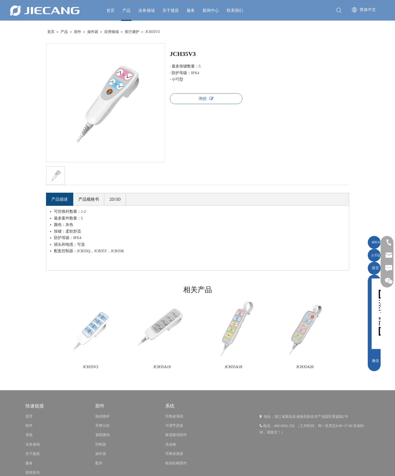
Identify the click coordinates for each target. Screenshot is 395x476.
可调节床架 (174, 426)
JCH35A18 (233, 367)
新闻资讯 (32, 472)
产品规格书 (88, 199)
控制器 (100, 444)
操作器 (100, 454)
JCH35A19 (162, 367)
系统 (29, 435)
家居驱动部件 (176, 435)
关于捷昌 (170, 10)
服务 (191, 10)
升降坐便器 (174, 454)
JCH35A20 (305, 367)
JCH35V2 (90, 367)
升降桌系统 (174, 416)
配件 (99, 463)
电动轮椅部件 (176, 463)
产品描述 (59, 199)
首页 (110, 10)
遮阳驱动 (102, 435)
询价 (206, 98)
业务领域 (146, 10)
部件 (29, 426)
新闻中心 (211, 10)
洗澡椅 (170, 444)
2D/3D (115, 199)
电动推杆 (102, 416)
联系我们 (235, 10)
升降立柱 (102, 426)
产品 (126, 10)
